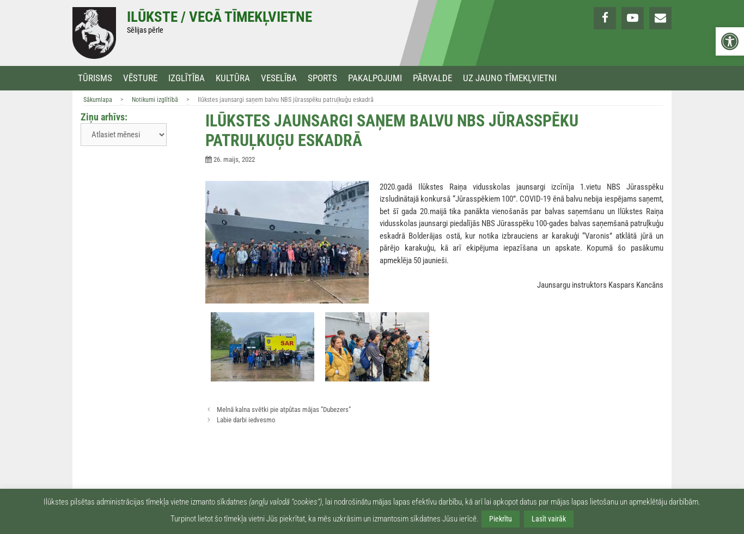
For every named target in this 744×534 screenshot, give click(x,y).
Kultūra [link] (233, 78)
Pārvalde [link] (432, 78)
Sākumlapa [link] (97, 100)
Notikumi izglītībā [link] (155, 100)
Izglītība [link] (186, 78)
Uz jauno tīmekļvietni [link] (510, 78)
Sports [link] (322, 78)
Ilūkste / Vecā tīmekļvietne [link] (219, 17)
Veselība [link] (279, 78)
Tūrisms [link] (95, 78)
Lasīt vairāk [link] (549, 518)
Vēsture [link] (140, 78)
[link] (730, 41)
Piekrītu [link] (500, 518)
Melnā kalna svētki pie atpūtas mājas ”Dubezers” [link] (284, 409)
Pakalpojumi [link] (375, 78)
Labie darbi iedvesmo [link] (246, 420)
